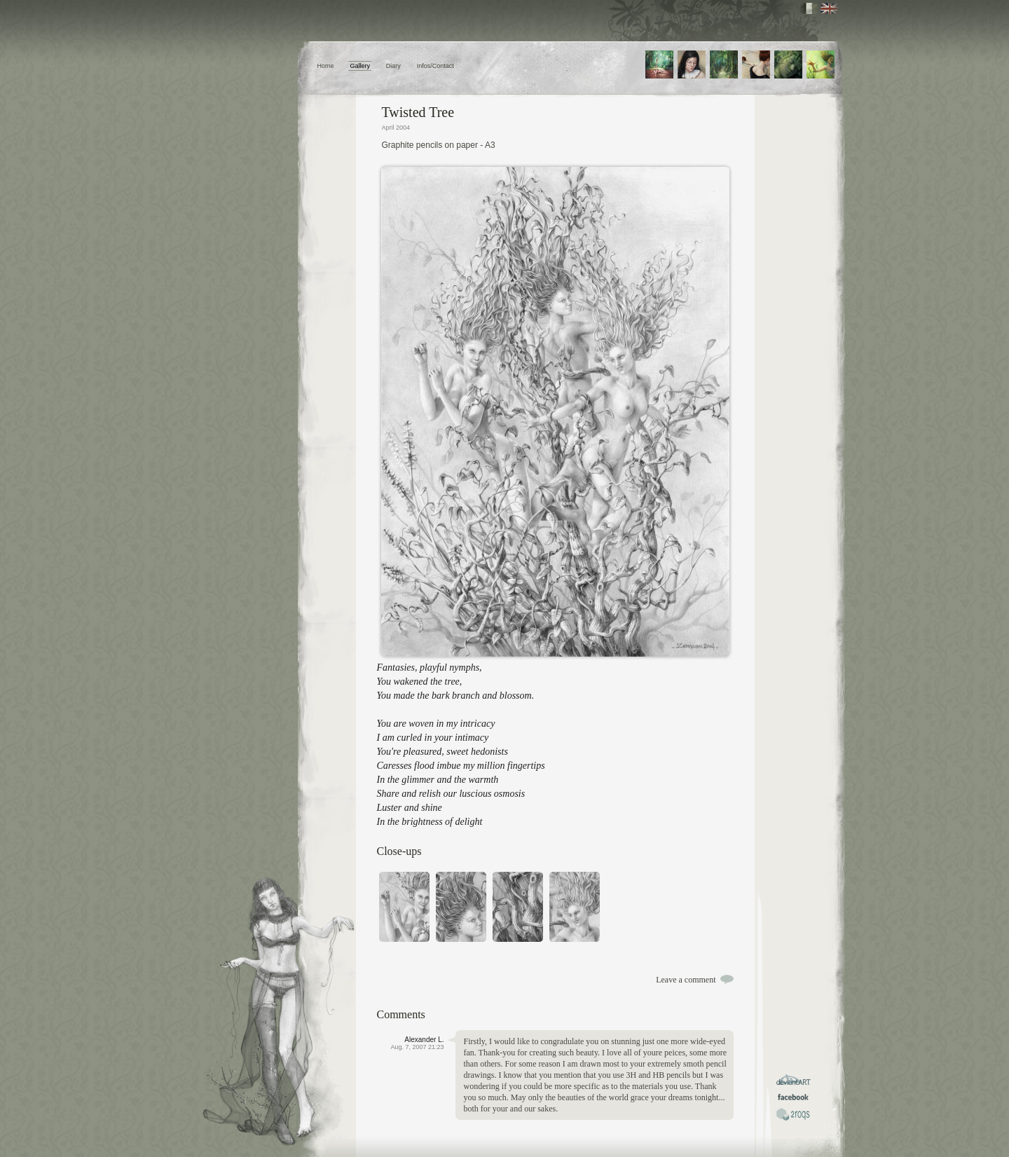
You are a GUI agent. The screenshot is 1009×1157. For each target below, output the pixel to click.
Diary (393, 65)
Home (325, 65)
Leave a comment (685, 980)
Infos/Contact (435, 65)
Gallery (360, 65)
